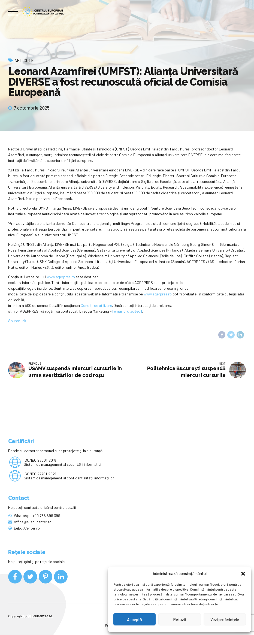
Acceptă (134, 619)
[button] (243, 573)
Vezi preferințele (224, 619)
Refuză (179, 619)
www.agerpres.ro (61, 276)
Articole (24, 60)
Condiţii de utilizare (96, 305)
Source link (17, 320)
